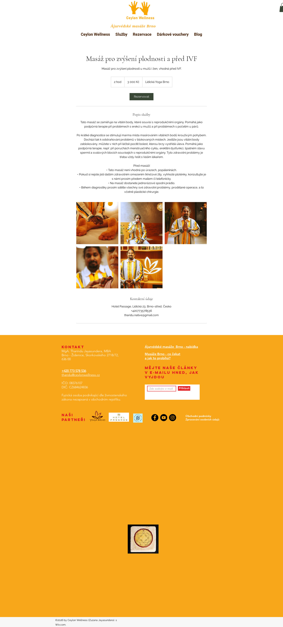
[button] (121, 34)
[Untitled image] (97, 223)
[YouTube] (163, 417)
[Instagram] (172, 417)
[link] (141, 96)
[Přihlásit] (184, 388)
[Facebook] (154, 417)
